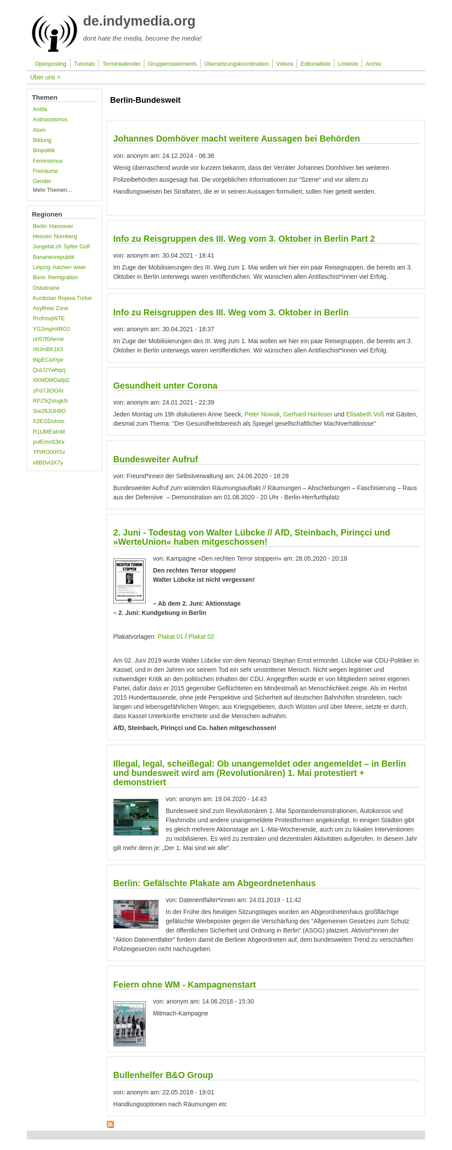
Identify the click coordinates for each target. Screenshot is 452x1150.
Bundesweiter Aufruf (155, 459)
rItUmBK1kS (48, 349)
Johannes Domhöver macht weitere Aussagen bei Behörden (236, 138)
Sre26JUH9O (49, 411)
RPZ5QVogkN (50, 401)
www (80, 267)
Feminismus (48, 161)
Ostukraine (46, 288)
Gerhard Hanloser (307, 414)
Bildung (42, 140)
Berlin (40, 226)
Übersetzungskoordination (236, 64)
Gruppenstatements (172, 64)
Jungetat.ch (47, 246)
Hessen (42, 236)
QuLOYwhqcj (49, 370)
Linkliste (348, 64)
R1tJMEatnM (49, 432)
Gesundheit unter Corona (165, 385)
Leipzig (41, 267)
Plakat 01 (170, 636)
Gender (42, 181)
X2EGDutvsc (48, 421)
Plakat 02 (201, 636)
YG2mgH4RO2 (51, 329)
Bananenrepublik (54, 257)
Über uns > (45, 77)
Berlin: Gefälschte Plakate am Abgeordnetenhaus (214, 883)
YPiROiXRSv (49, 452)
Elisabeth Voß (365, 414)
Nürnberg (65, 236)
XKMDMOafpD (51, 380)
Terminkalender (121, 64)
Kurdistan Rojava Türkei (62, 298)
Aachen (62, 267)
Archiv (373, 64)
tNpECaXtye (48, 360)
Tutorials (84, 64)
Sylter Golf (77, 246)
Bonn (39, 277)
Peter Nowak (262, 414)
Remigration (63, 277)
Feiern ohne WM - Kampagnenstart (184, 984)
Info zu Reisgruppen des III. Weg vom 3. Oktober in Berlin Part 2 (244, 238)
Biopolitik (44, 150)
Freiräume (45, 171)
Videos (284, 64)
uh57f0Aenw (48, 339)
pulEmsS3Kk (48, 442)
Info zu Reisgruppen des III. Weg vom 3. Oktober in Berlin (231, 312)
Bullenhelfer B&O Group (163, 1075)
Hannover (61, 226)
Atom (39, 130)
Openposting (50, 64)
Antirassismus (50, 119)
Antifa (40, 109)
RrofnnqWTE (49, 318)
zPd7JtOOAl (48, 391)
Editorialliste (316, 64)
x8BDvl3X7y (48, 463)
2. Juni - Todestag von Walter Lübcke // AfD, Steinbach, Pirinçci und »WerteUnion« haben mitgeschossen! (251, 537)
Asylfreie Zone (50, 308)
